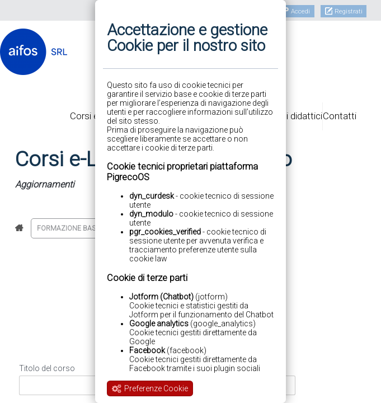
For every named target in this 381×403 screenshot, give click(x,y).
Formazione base (68, 228)
